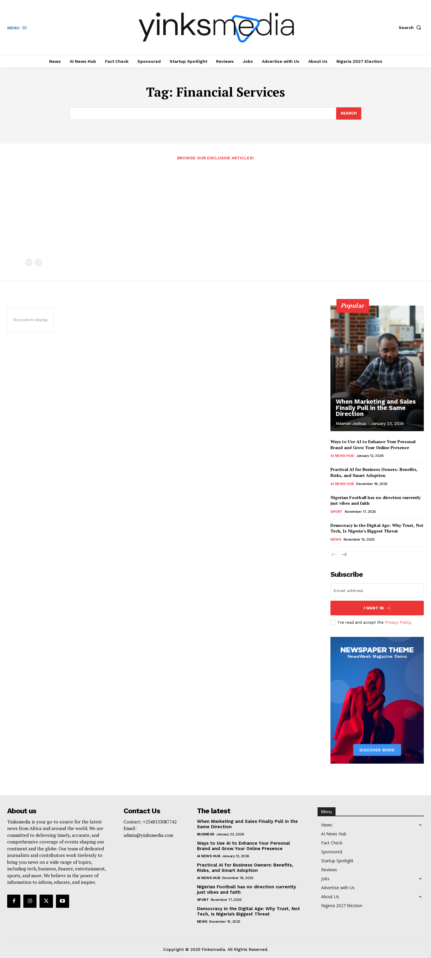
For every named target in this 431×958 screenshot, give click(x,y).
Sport (336, 511)
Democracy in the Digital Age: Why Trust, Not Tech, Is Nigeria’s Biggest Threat (377, 528)
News (335, 539)
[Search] (348, 113)
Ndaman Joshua (351, 423)
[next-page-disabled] (38, 262)
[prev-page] (29, 262)
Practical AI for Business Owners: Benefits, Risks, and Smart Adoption (374, 472)
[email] (377, 590)
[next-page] (343, 555)
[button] (411, 27)
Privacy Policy (398, 622)
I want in (377, 608)
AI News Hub (342, 456)
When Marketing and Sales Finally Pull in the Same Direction (375, 408)
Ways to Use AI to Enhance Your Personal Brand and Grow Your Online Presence (372, 444)
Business (205, 834)
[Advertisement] (215, 214)
